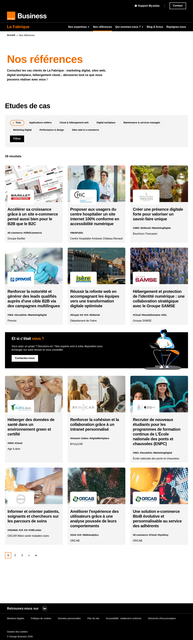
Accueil (11, 35)
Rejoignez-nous (176, 26)
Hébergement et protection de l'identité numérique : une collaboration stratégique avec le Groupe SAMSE (158, 316)
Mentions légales (15, 618)
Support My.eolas (147, 5)
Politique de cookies (41, 618)
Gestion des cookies (17, 631)
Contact (178, 5)
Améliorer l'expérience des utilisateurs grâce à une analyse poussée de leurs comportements (95, 548)
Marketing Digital (22, 130)
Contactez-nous (25, 380)
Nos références (102, 26)
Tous (18, 122)
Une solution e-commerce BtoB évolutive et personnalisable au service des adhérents (158, 548)
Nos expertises (79, 26)
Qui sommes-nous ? (129, 26)
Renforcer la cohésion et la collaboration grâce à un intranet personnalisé (95, 449)
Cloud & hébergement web (74, 122)
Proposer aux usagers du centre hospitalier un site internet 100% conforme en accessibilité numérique (96, 221)
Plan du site (93, 618)
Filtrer (17, 138)
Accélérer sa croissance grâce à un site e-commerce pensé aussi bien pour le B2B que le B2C (32, 221)
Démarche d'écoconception (162, 618)
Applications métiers (40, 122)
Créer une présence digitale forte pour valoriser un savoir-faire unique (157, 219)
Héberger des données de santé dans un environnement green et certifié (33, 451)
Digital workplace (106, 122)
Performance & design (52, 130)
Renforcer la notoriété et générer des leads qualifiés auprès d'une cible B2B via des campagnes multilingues (32, 316)
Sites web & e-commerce (85, 130)
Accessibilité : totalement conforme (123, 618)
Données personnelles (69, 618)
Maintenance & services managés (141, 122)
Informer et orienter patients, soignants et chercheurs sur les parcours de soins (29, 548)
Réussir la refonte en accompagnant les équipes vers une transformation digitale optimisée (96, 316)
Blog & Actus (155, 26)
